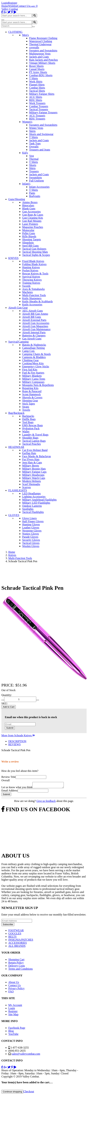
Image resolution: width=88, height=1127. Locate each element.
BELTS (12, 937)
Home (4, 5)
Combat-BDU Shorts (40, 75)
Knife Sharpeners (32, 298)
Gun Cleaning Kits (32, 217)
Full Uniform (36, 180)
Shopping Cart (16, 960)
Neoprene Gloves (32, 530)
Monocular (28, 230)
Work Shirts (35, 81)
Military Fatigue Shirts (41, 93)
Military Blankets (32, 375)
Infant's (26, 183)
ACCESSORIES (17, 943)
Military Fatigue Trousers (43, 112)
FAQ (11, 992)
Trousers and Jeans (39, 149)
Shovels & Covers (32, 397)
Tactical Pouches (31, 443)
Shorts (32, 165)
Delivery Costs (16, 966)
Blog (11, 1031)
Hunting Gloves (31, 524)
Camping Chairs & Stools (36, 354)
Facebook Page (16, 1028)
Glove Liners (29, 518)
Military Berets (30, 465)
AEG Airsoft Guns (32, 310)
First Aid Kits (29, 369)
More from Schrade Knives (18, 735)
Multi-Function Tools (34, 295)
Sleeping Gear (30, 400)
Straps (25, 406)
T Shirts (33, 78)
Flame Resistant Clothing (43, 38)
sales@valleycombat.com (26, 1054)
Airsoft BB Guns (31, 316)
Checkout (28, 1092)
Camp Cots (28, 351)
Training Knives (31, 282)
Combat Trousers (38, 106)
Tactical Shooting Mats (35, 251)
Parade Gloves (30, 536)
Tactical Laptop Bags (34, 440)
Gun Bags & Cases (32, 214)
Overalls (33, 146)
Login (4, 2)
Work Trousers (37, 103)
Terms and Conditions (20, 969)
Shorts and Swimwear (41, 134)
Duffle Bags (29, 419)
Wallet (25, 431)
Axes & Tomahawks (33, 289)
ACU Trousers (37, 115)
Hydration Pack (30, 428)
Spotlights (27, 508)
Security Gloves (31, 539)
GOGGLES (14, 934)
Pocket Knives (30, 270)
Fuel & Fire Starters (33, 372)
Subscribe (8, 925)
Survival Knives (31, 276)
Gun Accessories (31, 211)
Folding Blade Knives (34, 264)
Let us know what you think (16, 788)
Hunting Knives (31, 267)
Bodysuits (34, 196)
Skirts (32, 131)
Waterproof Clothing (40, 41)
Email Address (9, 791)
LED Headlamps (31, 493)
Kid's (25, 152)
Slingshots (28, 242)
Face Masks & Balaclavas (36, 456)
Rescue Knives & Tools (35, 273)
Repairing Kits (30, 388)
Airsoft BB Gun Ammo (35, 313)
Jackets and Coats (39, 56)
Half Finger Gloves (33, 521)
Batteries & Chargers (34, 335)
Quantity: (6, 695)
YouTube (13, 1035)
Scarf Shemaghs (31, 484)
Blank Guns (28, 208)
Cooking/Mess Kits (33, 363)
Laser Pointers (30, 224)
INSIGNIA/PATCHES (20, 940)
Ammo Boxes (29, 202)
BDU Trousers (37, 118)
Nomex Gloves (30, 533)
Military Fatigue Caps (34, 471)
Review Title (8, 776)
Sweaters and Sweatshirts (43, 50)
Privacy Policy (16, 989)
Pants (32, 193)
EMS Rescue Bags (32, 425)
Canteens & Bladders (34, 357)
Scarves (26, 487)
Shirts (32, 168)
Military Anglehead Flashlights (39, 499)
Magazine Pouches (32, 227)
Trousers (34, 171)
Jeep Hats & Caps (32, 462)
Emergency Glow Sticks (35, 366)
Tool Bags (27, 422)
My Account (15, 1006)
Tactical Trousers (38, 109)
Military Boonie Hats (34, 468)
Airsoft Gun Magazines (35, 326)
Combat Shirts (37, 87)
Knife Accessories (32, 304)
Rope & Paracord (31, 391)
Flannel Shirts (37, 84)
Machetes (27, 292)
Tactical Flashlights (33, 512)
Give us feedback (46, 802)
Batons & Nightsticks (34, 344)
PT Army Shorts (38, 72)
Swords (26, 285)
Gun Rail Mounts (31, 220)
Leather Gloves (30, 527)
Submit (9, 728)
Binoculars (28, 205)
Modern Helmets (31, 481)
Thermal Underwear (40, 44)
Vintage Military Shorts (42, 62)
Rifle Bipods (29, 236)
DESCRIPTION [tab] (17, 741)
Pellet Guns (28, 233)
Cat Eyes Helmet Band (34, 450)
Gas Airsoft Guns (31, 338)
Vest (31, 155)
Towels (26, 409)
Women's (27, 121)
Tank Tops (35, 143)
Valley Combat (9, 9)
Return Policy (16, 963)
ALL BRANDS (16, 946)
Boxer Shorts (36, 66)
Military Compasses (33, 381)
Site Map (13, 1015)
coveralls (34, 47)
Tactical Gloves (30, 543)
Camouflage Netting (33, 347)
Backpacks (28, 416)
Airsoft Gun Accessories (35, 323)
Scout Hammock (31, 394)
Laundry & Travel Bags (35, 434)
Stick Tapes (28, 403)
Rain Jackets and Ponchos (43, 59)
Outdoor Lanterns (32, 505)
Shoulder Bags (30, 437)
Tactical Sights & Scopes (36, 254)
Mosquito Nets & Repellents (38, 385)
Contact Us (23, 5)
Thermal (33, 158)
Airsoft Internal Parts (34, 332)
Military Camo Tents (33, 378)
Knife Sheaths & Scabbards (37, 301)
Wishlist (12, 5)
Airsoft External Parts (34, 320)
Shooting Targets (31, 239)
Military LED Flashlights (36, 502)
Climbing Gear (30, 360)
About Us (13, 983)
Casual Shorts (36, 69)
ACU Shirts (35, 97)
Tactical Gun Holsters (34, 248)
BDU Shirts (35, 100)
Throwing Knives (32, 279)
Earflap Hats (29, 453)
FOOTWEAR (16, 931)
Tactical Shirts (37, 90)
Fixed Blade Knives (33, 261)
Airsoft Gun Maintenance (36, 329)
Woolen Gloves (30, 546)
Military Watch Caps (33, 478)
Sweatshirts (35, 177)
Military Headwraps (33, 474)
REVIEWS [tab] (14, 744)
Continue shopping (12, 1092)
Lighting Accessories (34, 496)
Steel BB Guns (30, 245)
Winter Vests (36, 127)
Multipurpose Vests (40, 53)
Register (12, 2)
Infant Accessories (39, 186)
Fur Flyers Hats (30, 459)
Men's (25, 35)
